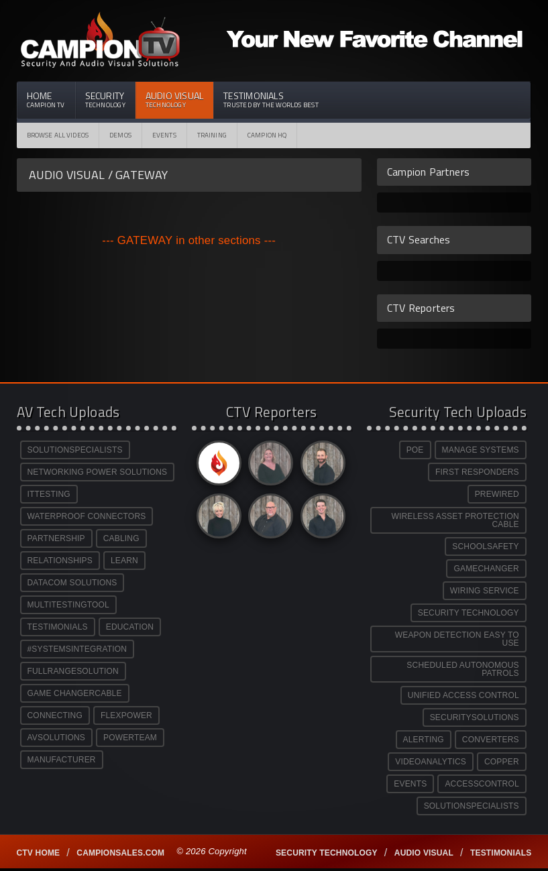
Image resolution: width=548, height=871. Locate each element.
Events (164, 135)
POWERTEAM (130, 737)
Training (212, 135)
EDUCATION (130, 627)
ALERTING (423, 739)
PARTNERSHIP (56, 538)
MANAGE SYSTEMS (480, 450)
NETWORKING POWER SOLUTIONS (98, 472)
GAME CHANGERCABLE (75, 693)
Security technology (327, 853)
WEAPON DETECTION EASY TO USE (457, 639)
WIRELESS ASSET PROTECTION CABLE (454, 520)
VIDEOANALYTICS (430, 761)
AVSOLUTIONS (56, 737)
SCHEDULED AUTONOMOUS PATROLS (462, 669)
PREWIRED (497, 494)
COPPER (501, 761)
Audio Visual (175, 99)
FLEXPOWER (126, 715)
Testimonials (270, 99)
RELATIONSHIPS (60, 560)
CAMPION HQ (267, 135)
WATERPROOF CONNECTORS (87, 516)
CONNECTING (55, 715)
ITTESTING (49, 494)
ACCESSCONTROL (481, 784)
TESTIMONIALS (58, 627)
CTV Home (38, 853)
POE (415, 450)
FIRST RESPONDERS (477, 472)
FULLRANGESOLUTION (73, 671)
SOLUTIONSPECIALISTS (75, 450)
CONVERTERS (490, 739)
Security (105, 99)
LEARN (124, 560)
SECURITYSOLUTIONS (474, 717)
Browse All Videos (58, 135)
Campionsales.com (120, 853)
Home (46, 99)
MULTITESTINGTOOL (68, 604)
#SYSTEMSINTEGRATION (77, 649)
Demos (120, 135)
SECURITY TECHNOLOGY (468, 613)
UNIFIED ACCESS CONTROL (463, 695)
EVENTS (410, 784)
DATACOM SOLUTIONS (72, 582)
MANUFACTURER (62, 759)
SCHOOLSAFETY (485, 546)
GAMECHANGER (485, 568)
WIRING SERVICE (484, 590)
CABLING (121, 538)
